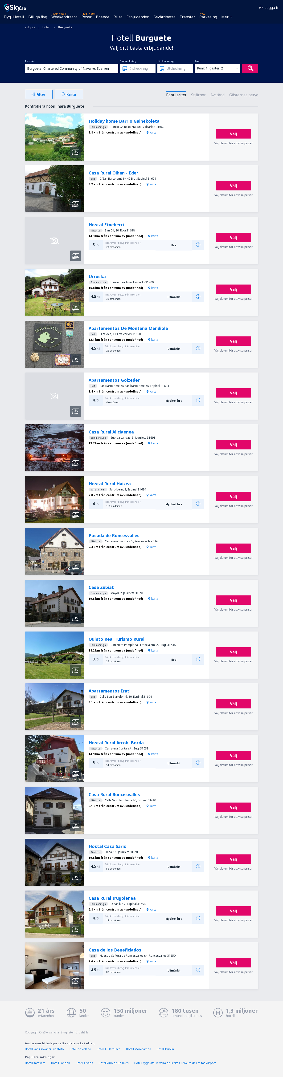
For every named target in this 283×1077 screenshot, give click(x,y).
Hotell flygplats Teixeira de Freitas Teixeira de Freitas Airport (175, 1063)
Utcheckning (165, 61)
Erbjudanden (138, 17)
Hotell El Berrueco (108, 1049)
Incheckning (128, 61)
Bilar (118, 17)
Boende (102, 17)
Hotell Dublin (165, 1049)
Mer (225, 17)
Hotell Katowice (35, 1063)
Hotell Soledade (80, 1049)
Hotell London (60, 1063)
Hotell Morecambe (138, 1049)
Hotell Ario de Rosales (114, 1063)
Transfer (187, 17)
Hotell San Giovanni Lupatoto (44, 1049)
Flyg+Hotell (14, 17)
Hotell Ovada (84, 1063)
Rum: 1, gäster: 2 (210, 68)
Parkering (208, 17)
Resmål (29, 61)
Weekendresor (64, 17)
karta (151, 132)
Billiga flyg (37, 17)
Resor (87, 17)
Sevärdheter (164, 17)
